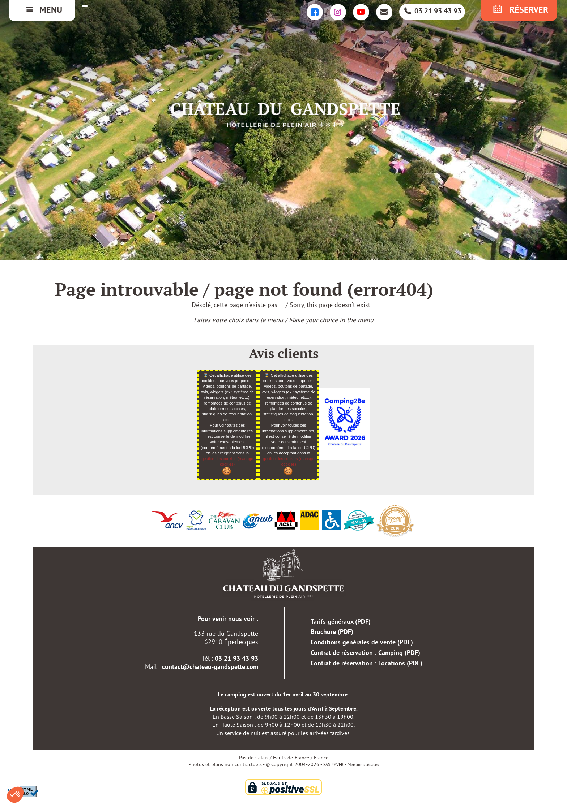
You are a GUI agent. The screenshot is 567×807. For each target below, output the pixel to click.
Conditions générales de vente (362, 643)
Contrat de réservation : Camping (365, 653)
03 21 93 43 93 (432, 11)
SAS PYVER (333, 765)
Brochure (332, 632)
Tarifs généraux (341, 622)
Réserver (519, 10)
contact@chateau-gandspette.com (210, 667)
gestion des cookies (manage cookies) (227, 466)
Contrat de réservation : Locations (366, 664)
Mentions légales (363, 765)
